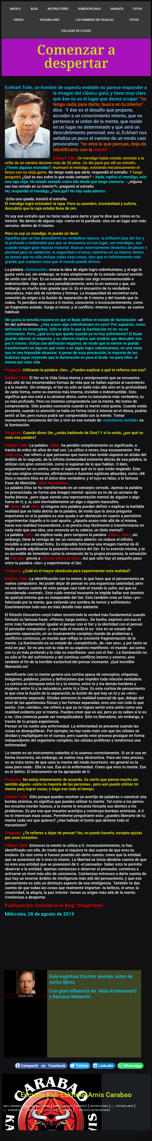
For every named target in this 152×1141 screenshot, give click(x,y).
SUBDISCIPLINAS (89, 9)
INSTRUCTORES (58, 9)
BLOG (34, 9)
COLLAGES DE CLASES (76, 31)
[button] (41, 1066)
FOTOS (137, 9)
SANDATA (116, 9)
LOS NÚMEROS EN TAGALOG (94, 20)
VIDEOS (18, 20)
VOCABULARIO (49, 20)
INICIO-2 (15, 9)
